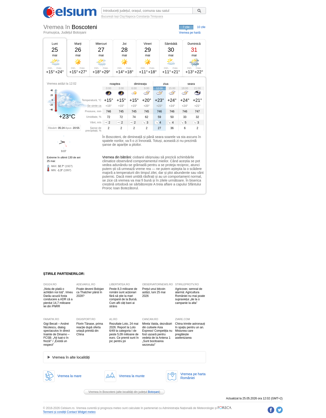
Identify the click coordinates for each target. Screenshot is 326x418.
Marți (78, 43)
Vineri (148, 43)
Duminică (194, 43)
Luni (55, 43)
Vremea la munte (132, 376)
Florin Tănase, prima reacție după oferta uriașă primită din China (89, 329)
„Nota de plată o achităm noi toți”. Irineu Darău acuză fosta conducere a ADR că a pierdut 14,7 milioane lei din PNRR (58, 297)
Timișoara (156, 16)
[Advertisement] (82, 233)
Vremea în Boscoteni (101, 392)
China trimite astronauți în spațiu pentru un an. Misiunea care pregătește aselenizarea (190, 330)
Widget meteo (87, 412)
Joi (124, 43)
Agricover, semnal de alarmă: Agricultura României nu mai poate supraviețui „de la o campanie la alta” (190, 296)
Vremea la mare (70, 376)
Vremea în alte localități (71, 357)
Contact (72, 412)
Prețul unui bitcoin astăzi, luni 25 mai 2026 (154, 292)
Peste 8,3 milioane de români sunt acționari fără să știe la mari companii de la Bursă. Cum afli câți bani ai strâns (123, 297)
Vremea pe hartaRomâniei (193, 376)
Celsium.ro (67, 408)
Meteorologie (205, 408)
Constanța (143, 16)
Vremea (108, 157)
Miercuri (101, 43)
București (107, 16)
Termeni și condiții (54, 412)
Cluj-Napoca (128, 16)
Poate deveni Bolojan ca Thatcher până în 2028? (90, 292)
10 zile (201, 27)
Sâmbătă (171, 43)
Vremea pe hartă (190, 32)
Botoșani (153, 392)
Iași (116, 16)
